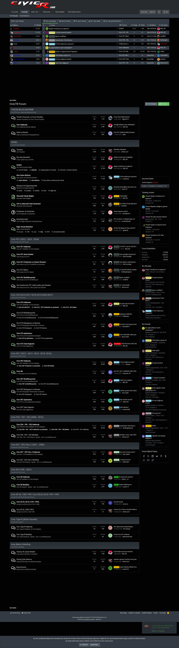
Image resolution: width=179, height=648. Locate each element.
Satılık (150, 426)
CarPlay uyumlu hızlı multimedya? (127, 390)
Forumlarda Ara (24, 16)
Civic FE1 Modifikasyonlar (127, 36)
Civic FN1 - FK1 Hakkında (80, 429)
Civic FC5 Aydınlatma (24, 333)
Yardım (155, 613)
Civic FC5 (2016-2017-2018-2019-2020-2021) (32, 295)
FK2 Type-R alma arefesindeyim (123, 527)
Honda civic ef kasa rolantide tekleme (125, 509)
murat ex (125, 504)
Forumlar (25, 12)
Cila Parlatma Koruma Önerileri (123, 551)
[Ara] (165, 12)
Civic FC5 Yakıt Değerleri (25, 344)
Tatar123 (124, 189)
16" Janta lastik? (122, 285)
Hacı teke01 (126, 454)
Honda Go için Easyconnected (126, 324)
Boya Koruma (21, 567)
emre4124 (126, 569)
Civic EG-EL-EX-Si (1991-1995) (28, 502)
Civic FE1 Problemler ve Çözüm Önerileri (31, 262)
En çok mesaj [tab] (79, 21)
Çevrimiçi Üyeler (148, 179)
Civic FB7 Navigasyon (24, 394)
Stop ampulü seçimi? (123, 399)
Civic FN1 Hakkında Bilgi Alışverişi (124, 132)
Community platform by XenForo (89, 617)
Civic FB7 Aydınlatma (24, 400)
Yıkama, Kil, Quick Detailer (26, 552)
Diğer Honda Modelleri (25, 227)
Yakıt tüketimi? (121, 407)
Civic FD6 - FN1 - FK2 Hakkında (28, 424)
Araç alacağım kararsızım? (125, 254)
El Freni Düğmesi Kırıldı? (63, 59)
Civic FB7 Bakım (48, 366)
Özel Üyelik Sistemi (74, 12)
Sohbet (121, 28)
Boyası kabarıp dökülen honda (126, 567)
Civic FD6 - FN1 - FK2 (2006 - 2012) (27, 417)
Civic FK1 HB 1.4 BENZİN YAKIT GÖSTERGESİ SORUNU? (131, 371)
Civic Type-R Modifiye (24, 534)
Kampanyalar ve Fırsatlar (47, 170)
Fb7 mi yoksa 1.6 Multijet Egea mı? (124, 219)
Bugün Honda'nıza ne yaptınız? (59, 29)
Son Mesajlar (146, 266)
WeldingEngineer (166, 40)
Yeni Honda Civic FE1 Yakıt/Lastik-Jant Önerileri (34, 285)
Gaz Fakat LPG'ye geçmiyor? (125, 203)
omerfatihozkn (126, 221)
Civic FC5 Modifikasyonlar (26, 313)
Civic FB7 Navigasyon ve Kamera (28, 389)
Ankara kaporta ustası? (121, 211)
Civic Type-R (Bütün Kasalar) (24, 519)
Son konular (146, 324)
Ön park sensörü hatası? (63, 32)
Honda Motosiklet (58, 232)
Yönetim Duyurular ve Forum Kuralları (30, 117)
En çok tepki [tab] (94, 21)
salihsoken (125, 462)
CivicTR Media (22, 170)
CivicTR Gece (15, 613)
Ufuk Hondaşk (127, 256)
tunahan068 (126, 409)
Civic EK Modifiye (23, 485)
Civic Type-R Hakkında (24, 527)
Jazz (33, 232)
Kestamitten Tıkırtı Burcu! (63, 40)
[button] (39, 12)
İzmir (43, 191)
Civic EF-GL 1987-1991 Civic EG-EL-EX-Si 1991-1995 (35, 494)
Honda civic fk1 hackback (122, 534)
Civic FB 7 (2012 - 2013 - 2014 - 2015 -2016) (31, 353)
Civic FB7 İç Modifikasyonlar (27, 384)
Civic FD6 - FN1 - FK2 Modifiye (27, 435)
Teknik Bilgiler (59, 12)
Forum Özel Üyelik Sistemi (122, 117)
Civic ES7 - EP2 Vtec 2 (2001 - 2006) (27, 444)
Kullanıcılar (46, 12)
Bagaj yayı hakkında (123, 314)
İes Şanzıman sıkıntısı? (123, 477)
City (40, 232)
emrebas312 (126, 213)
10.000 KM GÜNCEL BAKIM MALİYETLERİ (129, 270)
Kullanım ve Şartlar (134, 613)
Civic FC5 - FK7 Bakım (126, 63)
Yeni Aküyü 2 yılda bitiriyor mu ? (126, 262)
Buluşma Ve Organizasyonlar (27, 186)
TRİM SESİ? (152, 350)
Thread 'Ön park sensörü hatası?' (156, 217)
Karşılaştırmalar (22, 219)
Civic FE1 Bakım (22, 270)
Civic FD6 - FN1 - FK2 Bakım (128, 40)
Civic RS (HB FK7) (125, 55)
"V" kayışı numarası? (155, 378)
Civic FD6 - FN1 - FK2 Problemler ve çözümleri (32, 429)
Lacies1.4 (126, 487)
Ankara (36, 191)
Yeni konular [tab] (64, 21)
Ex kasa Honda (118, 502)
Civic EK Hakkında (23, 477)
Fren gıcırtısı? (153, 413)
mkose (165, 259)
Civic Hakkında (124, 47)
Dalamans (126, 316)
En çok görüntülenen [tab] (112, 21)
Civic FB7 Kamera (40, 394)
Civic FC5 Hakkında (125, 51)
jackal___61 (125, 479)
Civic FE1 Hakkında (24, 247)
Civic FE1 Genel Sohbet (25, 254)
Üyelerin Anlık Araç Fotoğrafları (123, 157)
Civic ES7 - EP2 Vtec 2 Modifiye (28, 460)
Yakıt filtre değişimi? (62, 63)
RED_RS (163, 28)
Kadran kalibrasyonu (123, 484)
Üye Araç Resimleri (23, 157)
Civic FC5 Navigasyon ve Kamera (28, 323)
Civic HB (20, 371)
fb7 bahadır (126, 529)
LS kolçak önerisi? (122, 460)
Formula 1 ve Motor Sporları (67, 170)
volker (162, 51)
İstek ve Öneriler (22, 132)
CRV (27, 232)
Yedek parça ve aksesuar (127, 44)
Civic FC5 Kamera (40, 328)
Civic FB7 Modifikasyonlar (26, 379)
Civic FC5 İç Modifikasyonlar (26, 318)
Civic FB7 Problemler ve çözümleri (28, 366)
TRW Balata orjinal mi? (62, 55)
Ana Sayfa (14, 12)
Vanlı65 (144, 182)
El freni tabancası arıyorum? (64, 44)
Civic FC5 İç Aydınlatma (25, 338)
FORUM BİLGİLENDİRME (22, 109)
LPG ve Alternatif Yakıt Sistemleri (29, 204)
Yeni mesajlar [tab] (50, 21)
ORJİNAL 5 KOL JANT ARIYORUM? (127, 435)
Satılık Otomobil (150, 432)
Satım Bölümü (22, 180)
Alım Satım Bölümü (24, 175)
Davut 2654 (125, 337)
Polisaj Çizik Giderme (24, 559)
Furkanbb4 (163, 55)
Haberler (33, 170)
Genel (19, 191)
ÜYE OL (154, 631)
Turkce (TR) (26, 613)
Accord (20, 232)
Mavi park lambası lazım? (124, 452)
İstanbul (27, 191)
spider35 (125, 230)
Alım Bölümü (34, 180)
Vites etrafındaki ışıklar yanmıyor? (127, 334)
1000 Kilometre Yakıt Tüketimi (127, 343)
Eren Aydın (125, 393)
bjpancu (149, 182)
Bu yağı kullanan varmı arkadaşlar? (60, 48)
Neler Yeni (34, 12)
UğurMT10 (125, 119)
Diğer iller (52, 191)
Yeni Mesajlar (14, 16)
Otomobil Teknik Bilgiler (25, 196)
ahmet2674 (126, 326)
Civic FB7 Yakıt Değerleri (25, 407)
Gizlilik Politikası (147, 613)
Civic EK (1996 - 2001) (21, 469)
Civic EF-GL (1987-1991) (25, 510)
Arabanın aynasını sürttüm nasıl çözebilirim (127, 559)
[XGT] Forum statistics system (89, 619)
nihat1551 (126, 402)
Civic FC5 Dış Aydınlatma (44, 338)
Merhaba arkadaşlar (120, 149)
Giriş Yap (161, 631)
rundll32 (163, 36)
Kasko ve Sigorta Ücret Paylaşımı (66, 51)
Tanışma (20, 150)
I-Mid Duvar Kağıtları (123, 380)
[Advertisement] (89, 83)
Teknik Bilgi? (120, 196)
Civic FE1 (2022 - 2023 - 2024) (25, 239)
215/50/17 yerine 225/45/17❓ (126, 246)
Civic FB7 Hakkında (24, 361)
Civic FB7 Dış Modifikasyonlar (48, 384)
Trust (15, 44)
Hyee (124, 134)
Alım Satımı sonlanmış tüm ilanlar (52, 180)
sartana (162, 59)
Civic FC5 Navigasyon (24, 328)
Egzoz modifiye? (60, 36)
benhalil (124, 206)
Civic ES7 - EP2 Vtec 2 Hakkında (28, 452)
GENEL (14, 142)
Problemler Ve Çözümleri (25, 211)
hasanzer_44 (127, 373)
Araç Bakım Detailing (20, 544)
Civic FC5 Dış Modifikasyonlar (48, 318)
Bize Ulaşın (123, 613)
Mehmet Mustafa (166, 63)
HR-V (47, 232)
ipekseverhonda (127, 536)
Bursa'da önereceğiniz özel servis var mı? (126, 187)
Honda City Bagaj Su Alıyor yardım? (124, 228)
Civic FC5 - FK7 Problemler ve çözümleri (45, 307)
